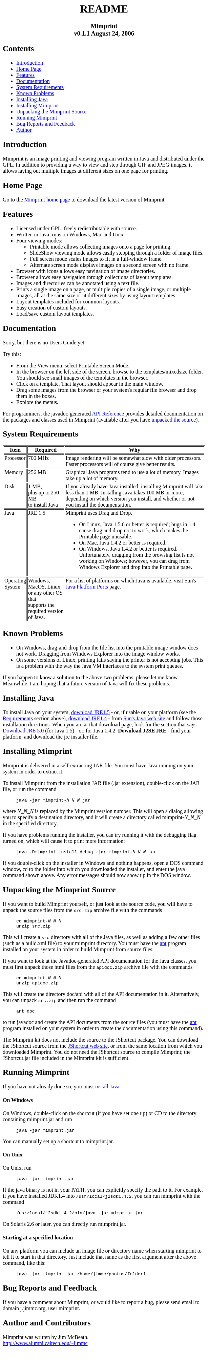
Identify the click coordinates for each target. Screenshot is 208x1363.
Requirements (18, 718)
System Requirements (40, 87)
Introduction (29, 63)
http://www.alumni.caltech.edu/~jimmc (45, 1354)
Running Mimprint (36, 118)
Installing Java (32, 99)
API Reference (108, 414)
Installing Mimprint (37, 105)
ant (163, 947)
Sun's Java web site (144, 718)
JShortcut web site (87, 1053)
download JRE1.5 (90, 712)
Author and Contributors (47, 1333)
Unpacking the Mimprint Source (51, 111)
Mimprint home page (47, 200)
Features (25, 75)
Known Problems (35, 93)
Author (24, 130)
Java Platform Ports (86, 587)
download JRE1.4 (87, 718)
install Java (107, 1093)
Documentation (33, 81)
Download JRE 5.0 (23, 730)
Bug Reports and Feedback (45, 124)
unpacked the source (173, 420)
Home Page (28, 69)
